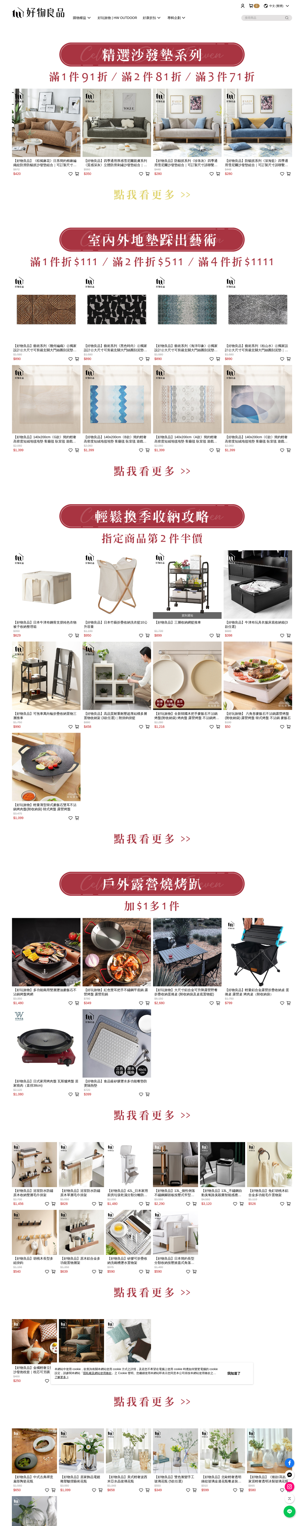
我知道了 (234, 1373)
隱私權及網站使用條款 (97, 1373)
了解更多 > (61, 1377)
